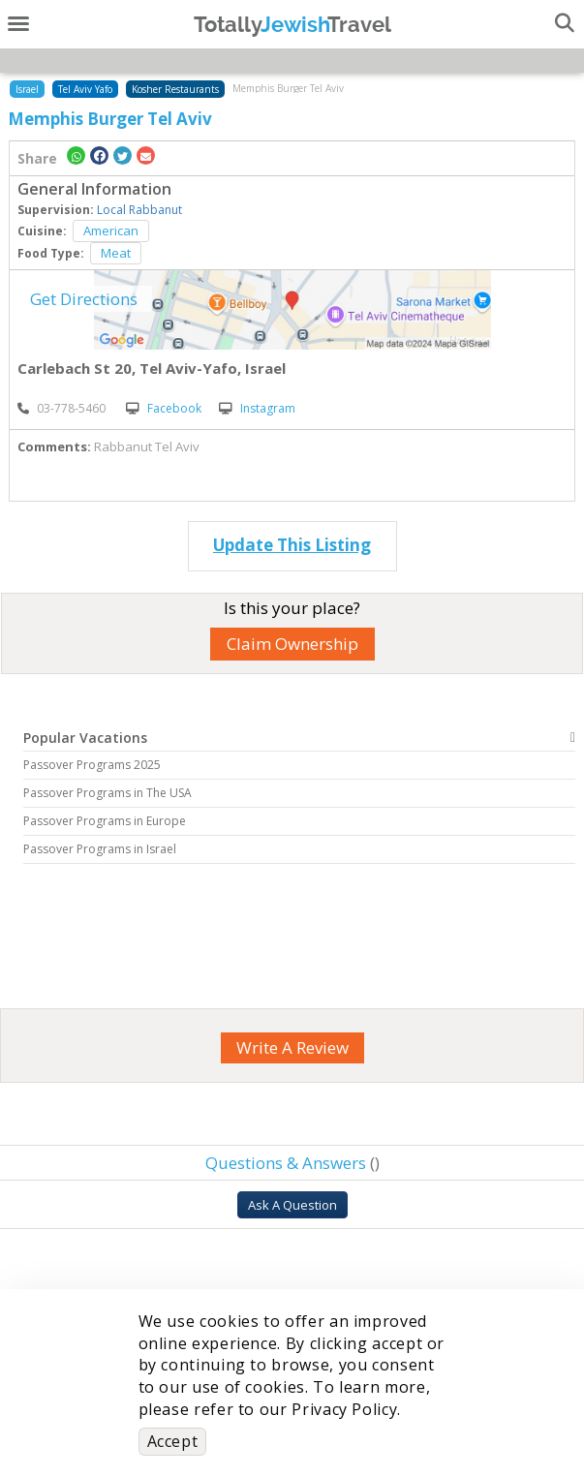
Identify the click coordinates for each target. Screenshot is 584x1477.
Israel (27, 89)
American (110, 230)
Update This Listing (292, 545)
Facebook (163, 408)
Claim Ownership (292, 643)
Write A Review (292, 1047)
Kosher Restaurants (175, 89)
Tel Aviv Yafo (85, 89)
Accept (173, 1441)
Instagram (257, 408)
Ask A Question (292, 1205)
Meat (116, 253)
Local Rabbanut (139, 209)
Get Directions (84, 299)
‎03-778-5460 (61, 408)
